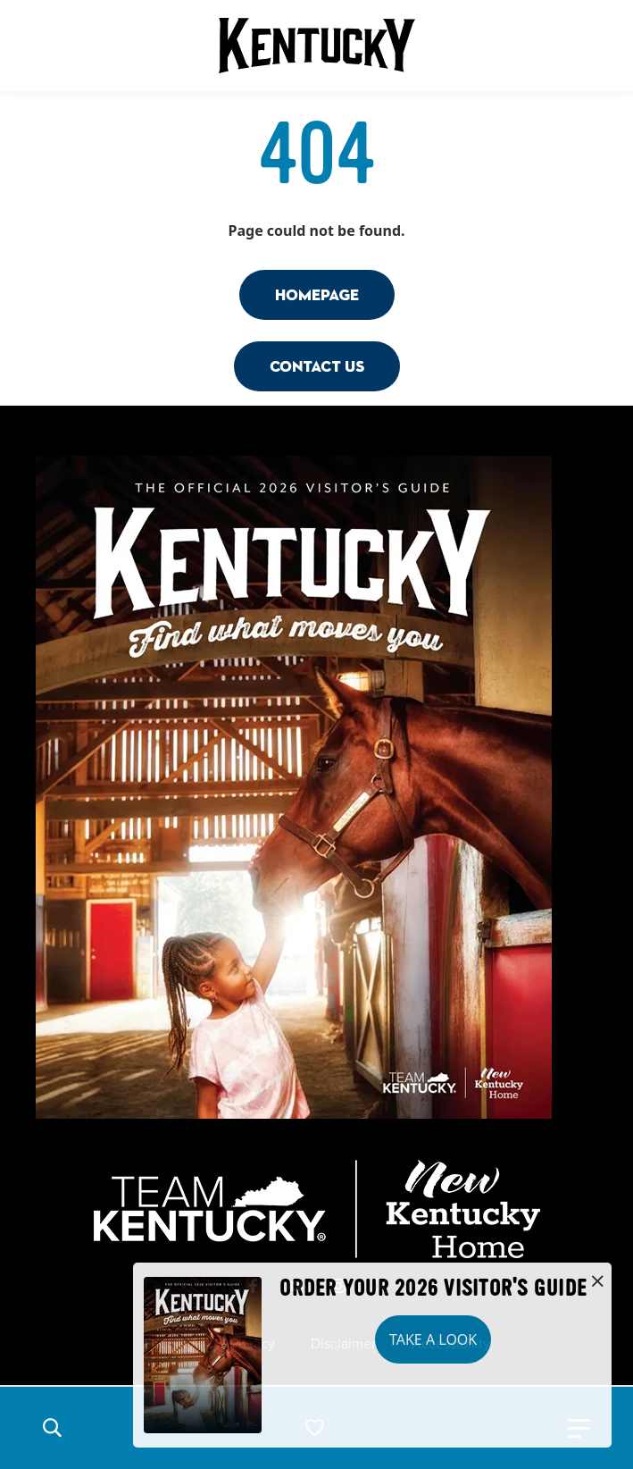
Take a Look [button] (433, 1339)
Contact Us (317, 365)
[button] (52, 1428)
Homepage (317, 294)
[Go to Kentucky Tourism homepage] (317, 45)
